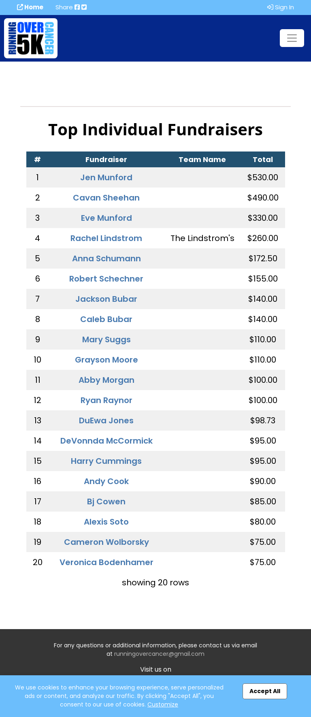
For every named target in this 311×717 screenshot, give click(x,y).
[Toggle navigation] (292, 38)
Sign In (280, 7)
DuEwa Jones (106, 420)
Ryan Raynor (106, 400)
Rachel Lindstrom (106, 238)
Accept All (264, 691)
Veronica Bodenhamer (106, 562)
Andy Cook (106, 481)
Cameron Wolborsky (106, 542)
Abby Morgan (106, 380)
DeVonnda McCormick (106, 440)
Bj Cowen (106, 501)
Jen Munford (106, 177)
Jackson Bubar (106, 299)
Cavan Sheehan (106, 197)
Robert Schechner (106, 278)
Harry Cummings (106, 461)
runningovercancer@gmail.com (159, 654)
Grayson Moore (106, 359)
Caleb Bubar (106, 319)
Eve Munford (106, 218)
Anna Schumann (106, 258)
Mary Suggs (106, 339)
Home (30, 7)
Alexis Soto (106, 521)
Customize (162, 704)
